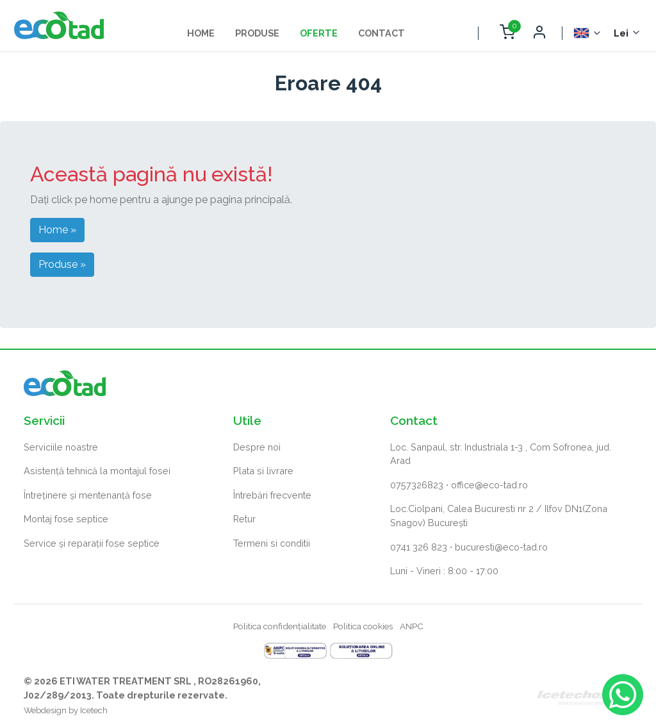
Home (201, 33)
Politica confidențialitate (279, 626)
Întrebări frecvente (272, 495)
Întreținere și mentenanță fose (88, 495)
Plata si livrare (263, 470)
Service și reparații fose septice (92, 543)
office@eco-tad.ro (489, 484)
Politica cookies (363, 626)
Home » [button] (57, 230)
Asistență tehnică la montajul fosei (97, 470)
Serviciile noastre (61, 447)
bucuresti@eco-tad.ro (501, 547)
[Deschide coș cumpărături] (506, 33)
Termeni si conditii (271, 543)
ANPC (411, 626)
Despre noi (257, 447)
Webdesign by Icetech (66, 710)
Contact (381, 33)
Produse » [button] (62, 264)
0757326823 (416, 484)
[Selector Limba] (587, 33)
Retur (244, 518)
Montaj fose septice (66, 518)
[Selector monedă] (627, 33)
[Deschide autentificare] (538, 33)
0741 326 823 (418, 547)
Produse (257, 33)
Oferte (319, 33)
